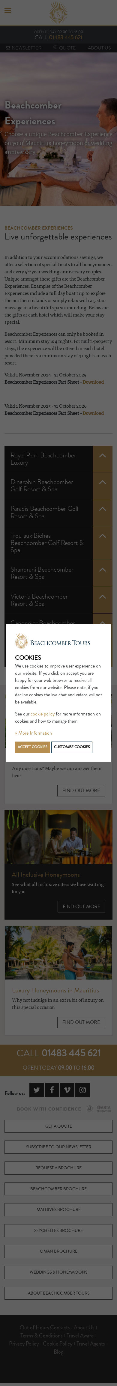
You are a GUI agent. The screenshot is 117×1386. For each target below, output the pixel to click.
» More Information (33, 733)
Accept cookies (32, 747)
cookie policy (43, 714)
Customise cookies (72, 747)
